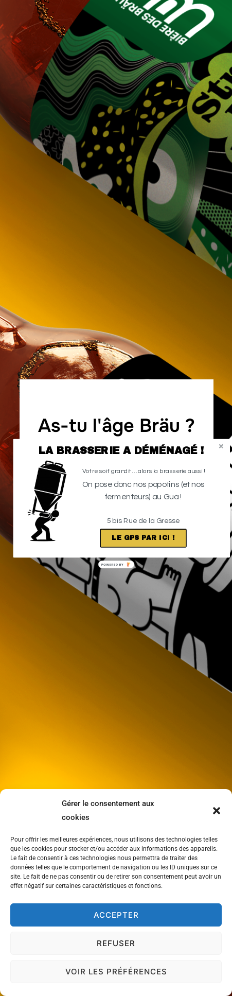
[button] (121, 450)
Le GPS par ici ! (143, 537)
